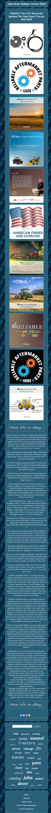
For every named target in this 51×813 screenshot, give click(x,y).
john (28, 777)
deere (23, 783)
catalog (15, 778)
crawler (12, 739)
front (20, 764)
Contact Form (26, 802)
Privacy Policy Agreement (26, 805)
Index (26, 795)
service (16, 748)
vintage (28, 748)
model (39, 778)
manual (37, 738)
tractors (26, 743)
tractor (18, 757)
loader (33, 785)
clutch (18, 767)
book (13, 785)
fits (38, 748)
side (27, 768)
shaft (15, 733)
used (39, 785)
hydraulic (25, 734)
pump (23, 738)
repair (27, 752)
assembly (13, 744)
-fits (29, 772)
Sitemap (26, 798)
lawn (40, 743)
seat (27, 763)
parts (36, 762)
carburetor (18, 773)
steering (36, 734)
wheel (37, 773)
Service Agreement (26, 809)
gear (39, 759)
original (14, 764)
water (31, 758)
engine (36, 753)
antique (18, 752)
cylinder (34, 768)
